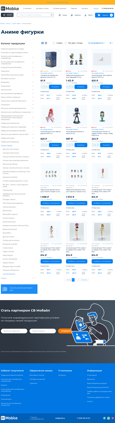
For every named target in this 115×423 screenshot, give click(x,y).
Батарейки (17, 82)
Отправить (66, 331)
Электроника (17, 90)
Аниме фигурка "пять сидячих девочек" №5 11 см (51, 132)
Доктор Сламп (8, 237)
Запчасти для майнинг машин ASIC (17, 134)
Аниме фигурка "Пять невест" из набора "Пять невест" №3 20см (76, 250)
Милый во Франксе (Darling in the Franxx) (16, 172)
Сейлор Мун (8, 190)
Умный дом (17, 105)
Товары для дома (17, 138)
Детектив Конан (9, 222)
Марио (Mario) (8, 263)
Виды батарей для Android (98, 387)
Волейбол (7, 233)
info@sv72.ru (60, 418)
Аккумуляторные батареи (17, 67)
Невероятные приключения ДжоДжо (14, 195)
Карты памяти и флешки (17, 97)
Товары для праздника (17, 142)
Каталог (8, 23)
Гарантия (74, 8)
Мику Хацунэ (8, 255)
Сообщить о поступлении (51, 203)
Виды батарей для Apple (97, 383)
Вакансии (91, 379)
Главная (2, 23)
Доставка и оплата (42, 8)
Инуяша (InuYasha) (10, 177)
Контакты (85, 8)
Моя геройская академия (13, 203)
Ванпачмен (7, 211)
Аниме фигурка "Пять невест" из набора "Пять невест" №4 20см (102, 250)
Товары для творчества (17, 123)
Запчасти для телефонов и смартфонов (17, 57)
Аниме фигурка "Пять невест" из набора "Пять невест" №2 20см (51, 250)
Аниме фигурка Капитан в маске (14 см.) (75, 132)
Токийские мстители (11, 240)
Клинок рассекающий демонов (15, 160)
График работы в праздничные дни (99, 392)
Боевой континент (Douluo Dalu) (16, 225)
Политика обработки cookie (98, 397)
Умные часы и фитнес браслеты (17, 101)
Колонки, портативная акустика (17, 108)
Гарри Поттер (8, 251)
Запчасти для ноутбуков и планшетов (17, 112)
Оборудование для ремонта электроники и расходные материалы (17, 117)
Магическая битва (10, 164)
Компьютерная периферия (17, 93)
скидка (59, 43)
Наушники (17, 71)
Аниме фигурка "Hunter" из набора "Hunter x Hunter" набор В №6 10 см (102, 133)
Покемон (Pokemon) (11, 270)
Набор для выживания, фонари (13, 131)
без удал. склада (75, 43)
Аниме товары (16, 23)
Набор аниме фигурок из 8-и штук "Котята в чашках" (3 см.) (50, 190)
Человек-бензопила (11, 153)
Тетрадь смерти (9, 199)
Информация (94, 370)
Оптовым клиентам (59, 8)
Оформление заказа (41, 370)
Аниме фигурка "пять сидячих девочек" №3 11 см (102, 76)
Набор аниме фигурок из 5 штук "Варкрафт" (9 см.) (75, 76)
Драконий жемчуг (10, 229)
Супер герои (8, 248)
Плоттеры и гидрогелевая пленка (14, 52)
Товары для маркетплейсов (12, 375)
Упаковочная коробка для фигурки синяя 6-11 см (49, 76)
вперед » (84, 280)
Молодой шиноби (10, 244)
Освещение (17, 86)
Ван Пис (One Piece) (11, 149)
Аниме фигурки (9, 274)
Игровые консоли (8, 78)
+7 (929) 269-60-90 (83, 418)
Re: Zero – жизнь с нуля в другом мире (15, 185)
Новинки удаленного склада (12, 49)
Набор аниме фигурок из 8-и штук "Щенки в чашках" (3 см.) (76, 190)
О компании (27, 8)
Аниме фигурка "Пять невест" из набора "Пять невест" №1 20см (102, 191)
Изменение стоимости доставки (57, 2)
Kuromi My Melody (10, 259)
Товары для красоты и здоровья (17, 127)
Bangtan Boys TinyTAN (11, 266)
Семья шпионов (9, 207)
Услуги (17, 278)
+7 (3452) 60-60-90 (107, 8)
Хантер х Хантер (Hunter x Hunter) (16, 168)
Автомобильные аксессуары (17, 75)
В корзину (55, 87)
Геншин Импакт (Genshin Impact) (16, 157)
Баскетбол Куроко (10, 214)
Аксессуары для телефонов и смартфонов (17, 63)
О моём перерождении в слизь (15, 181)
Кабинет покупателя (12, 370)
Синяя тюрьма (8, 218)
